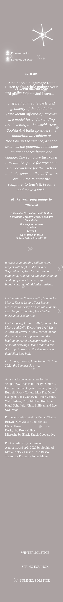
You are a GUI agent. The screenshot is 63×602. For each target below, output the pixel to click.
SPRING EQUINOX (35, 567)
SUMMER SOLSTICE (35, 580)
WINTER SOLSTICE (35, 553)
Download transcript (19, 59)
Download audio (17, 53)
